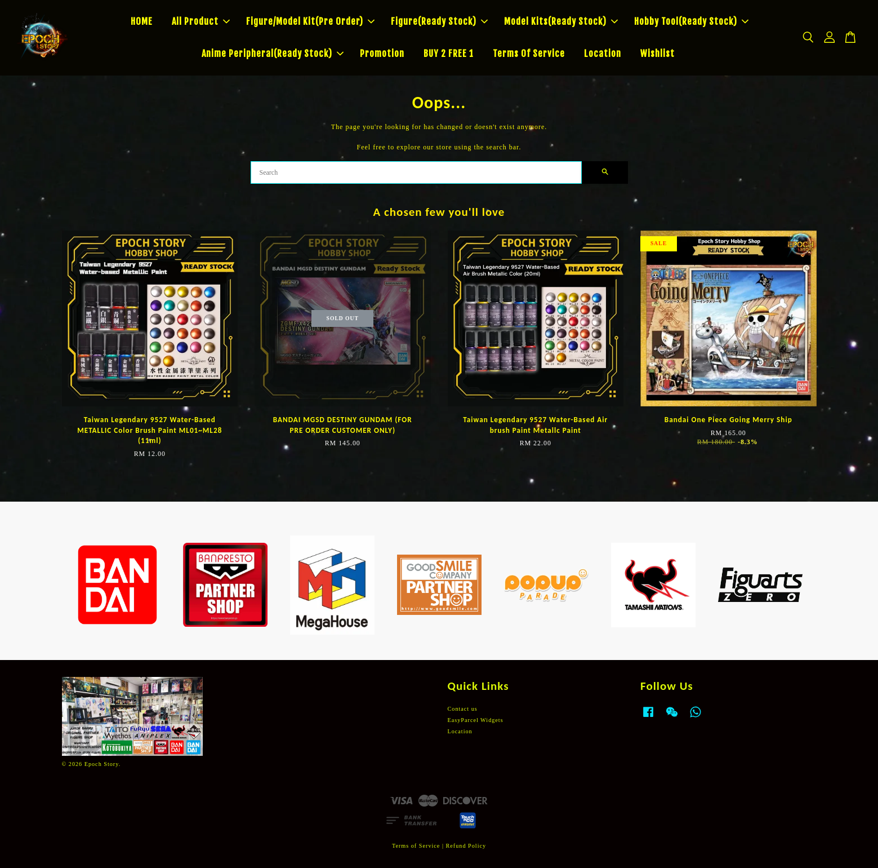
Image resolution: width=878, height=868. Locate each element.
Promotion (382, 53)
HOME (142, 21)
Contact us (463, 709)
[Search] (416, 172)
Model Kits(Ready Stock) (561, 21)
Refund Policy (466, 846)
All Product (201, 21)
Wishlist (657, 53)
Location (602, 53)
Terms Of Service (529, 53)
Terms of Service (416, 846)
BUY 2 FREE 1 (449, 53)
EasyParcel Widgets (475, 720)
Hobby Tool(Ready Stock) (691, 21)
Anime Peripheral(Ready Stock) (273, 53)
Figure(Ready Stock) (439, 21)
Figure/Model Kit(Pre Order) (310, 21)
